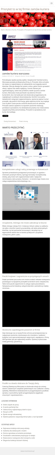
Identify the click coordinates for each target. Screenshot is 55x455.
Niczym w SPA (8, 412)
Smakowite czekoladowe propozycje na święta (19, 435)
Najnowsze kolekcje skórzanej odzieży (16, 428)
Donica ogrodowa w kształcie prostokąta (17, 433)
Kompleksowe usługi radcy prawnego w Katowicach (25, 169)
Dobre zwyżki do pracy (11, 405)
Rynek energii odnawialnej (12, 414)
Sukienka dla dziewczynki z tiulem (14, 431)
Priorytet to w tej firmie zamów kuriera (38, 30)
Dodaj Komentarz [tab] (10, 121)
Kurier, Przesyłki (17, 30)
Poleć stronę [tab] (23, 121)
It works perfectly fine (10, 407)
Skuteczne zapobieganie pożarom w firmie (21, 330)
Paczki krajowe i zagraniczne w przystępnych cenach (25, 276)
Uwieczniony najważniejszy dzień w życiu (17, 410)
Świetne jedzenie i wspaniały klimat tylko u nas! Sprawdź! (23, 417)
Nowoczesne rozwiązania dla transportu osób (19, 438)
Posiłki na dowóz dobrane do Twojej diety (20, 383)
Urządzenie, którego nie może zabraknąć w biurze (24, 223)
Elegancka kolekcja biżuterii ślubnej (15, 440)
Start (2, 30)
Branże (8, 30)
